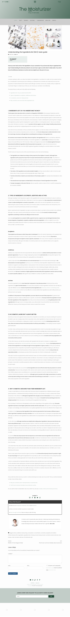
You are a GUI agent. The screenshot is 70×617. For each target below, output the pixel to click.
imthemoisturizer (12, 535)
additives (19, 533)
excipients (48, 533)
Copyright (30, 585)
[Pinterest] (4, 1)
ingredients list (27, 535)
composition (31, 533)
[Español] (8, 1)
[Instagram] (2, 1)
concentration (37, 533)
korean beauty (38, 535)
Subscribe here (52, 570)
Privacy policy (40, 584)
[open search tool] (58, 1)
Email (28, 565)
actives (15, 533)
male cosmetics (15, 537)
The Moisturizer (27, 537)
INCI (17, 535)
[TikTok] (5, 1)
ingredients (20, 535)
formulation (53, 533)
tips (32, 537)
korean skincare (54, 535)
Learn (16, 54)
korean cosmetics (46, 535)
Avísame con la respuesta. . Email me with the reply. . (54, 568)
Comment (10, 553)
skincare (21, 537)
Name (9, 565)
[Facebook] (37, 580)
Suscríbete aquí (49, 567)
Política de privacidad (31, 584)
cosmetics (43, 533)
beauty (23, 533)
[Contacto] (30, 580)
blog (26, 533)
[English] (7, 1)
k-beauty (33, 535)
